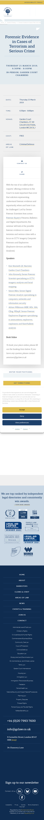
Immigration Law (22, 677)
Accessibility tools (34, 2)
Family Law (22, 665)
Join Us (22, 615)
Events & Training (22, 609)
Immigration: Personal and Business (22, 681)
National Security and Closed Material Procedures (22, 692)
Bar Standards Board (27, 810)
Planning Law (22, 696)
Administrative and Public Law (22, 627)
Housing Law (22, 673)
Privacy (25, 429)
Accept (22, 410)
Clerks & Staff (22, 592)
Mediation (22, 684)
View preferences (22, 423)
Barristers (22, 586)
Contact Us (22, 162)
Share (22, 173)
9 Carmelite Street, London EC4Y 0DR (22, 738)
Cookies (17, 429)
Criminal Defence (26, 144)
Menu (38, 12)
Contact (22, 621)
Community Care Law (22, 642)
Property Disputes (22, 699)
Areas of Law (22, 598)
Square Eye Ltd (29, 813)
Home (22, 575)
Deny (22, 416)
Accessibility (9, 805)
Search (27, 12)
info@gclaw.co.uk (19, 729)
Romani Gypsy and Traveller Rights (22, 707)
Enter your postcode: (21, 372)
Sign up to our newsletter (22, 782)
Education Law (22, 653)
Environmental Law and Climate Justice (22, 661)
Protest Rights (22, 703)
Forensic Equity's (13, 218)
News (22, 603)
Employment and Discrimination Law (22, 657)
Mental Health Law (22, 688)
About (22, 580)
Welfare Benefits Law (22, 711)
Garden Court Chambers (7, 12)
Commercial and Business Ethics (22, 638)
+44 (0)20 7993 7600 (33, 12)
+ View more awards (22, 504)
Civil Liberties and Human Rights (22, 635)
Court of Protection (22, 646)
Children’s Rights (22, 631)
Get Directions (22, 383)
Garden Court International (22, 668)
